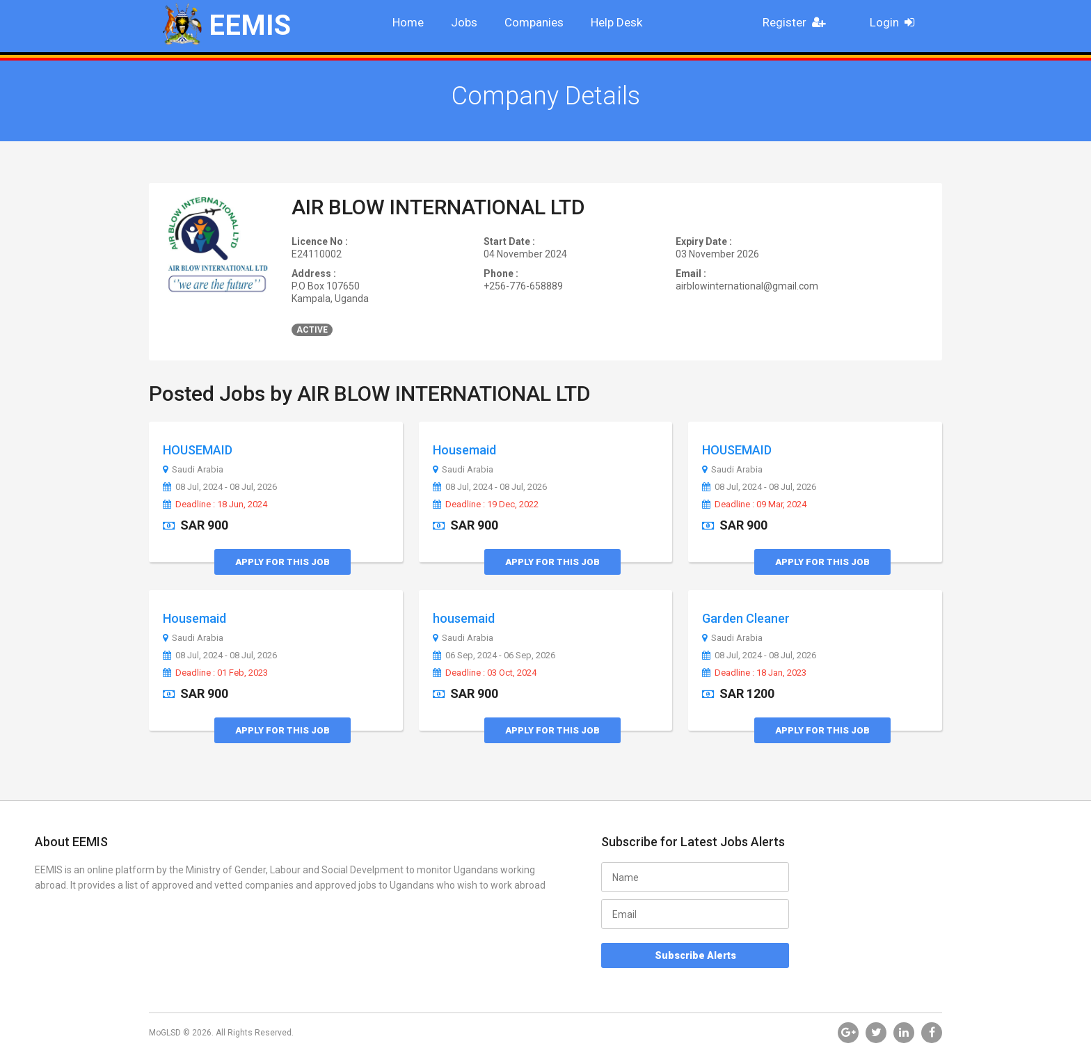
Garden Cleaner (746, 618)
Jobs (464, 22)
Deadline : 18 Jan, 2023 (754, 673)
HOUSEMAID (197, 450)
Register (798, 22)
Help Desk (616, 22)
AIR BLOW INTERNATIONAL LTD (438, 207)
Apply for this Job (282, 562)
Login (896, 22)
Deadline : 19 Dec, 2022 (486, 504)
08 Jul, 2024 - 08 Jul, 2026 (220, 487)
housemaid (464, 618)
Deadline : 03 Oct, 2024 (484, 673)
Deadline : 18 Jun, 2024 (215, 504)
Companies (534, 22)
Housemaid (464, 450)
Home (408, 22)
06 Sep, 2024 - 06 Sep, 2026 (494, 655)
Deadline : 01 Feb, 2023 (215, 673)
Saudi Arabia (193, 470)
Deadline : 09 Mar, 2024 (754, 504)
